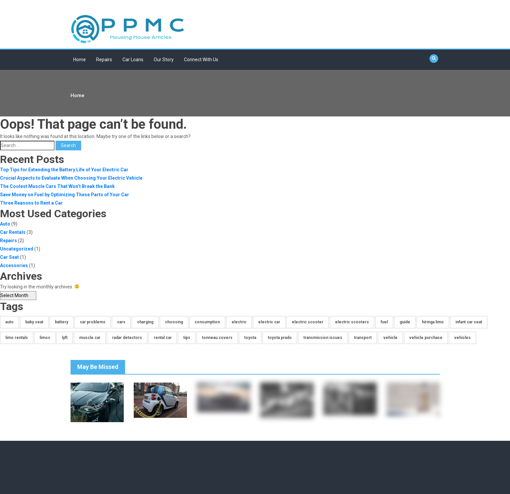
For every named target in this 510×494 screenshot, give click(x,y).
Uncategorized (16, 248)
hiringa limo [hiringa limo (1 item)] (433, 322)
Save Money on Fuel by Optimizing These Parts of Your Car (64, 194)
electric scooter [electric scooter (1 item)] (307, 322)
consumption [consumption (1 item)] (207, 322)
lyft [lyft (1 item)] (65, 337)
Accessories (14, 265)
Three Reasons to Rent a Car (31, 203)
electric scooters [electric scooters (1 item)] (352, 322)
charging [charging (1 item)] (145, 322)
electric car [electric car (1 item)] (269, 322)
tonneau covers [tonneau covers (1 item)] (217, 337)
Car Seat (9, 257)
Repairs (104, 59)
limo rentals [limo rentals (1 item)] (16, 337)
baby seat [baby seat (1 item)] (34, 322)
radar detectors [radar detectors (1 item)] (127, 337)
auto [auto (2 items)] (9, 322)
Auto (5, 224)
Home (79, 59)
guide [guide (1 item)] (405, 322)
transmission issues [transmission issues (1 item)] (322, 337)
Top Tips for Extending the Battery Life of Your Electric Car (64, 169)
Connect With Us (201, 59)
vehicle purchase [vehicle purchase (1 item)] (425, 337)
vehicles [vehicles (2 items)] (462, 337)
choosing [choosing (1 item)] (174, 322)
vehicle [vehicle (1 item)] (390, 337)
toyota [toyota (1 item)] (250, 337)
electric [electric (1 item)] (239, 322)
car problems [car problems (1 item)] (92, 322)
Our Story (164, 59)
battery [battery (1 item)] (61, 322)
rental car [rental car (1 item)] (163, 337)
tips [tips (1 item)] (186, 337)
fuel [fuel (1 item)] (384, 322)
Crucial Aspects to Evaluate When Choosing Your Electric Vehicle (71, 178)
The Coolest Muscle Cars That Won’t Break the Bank (57, 186)
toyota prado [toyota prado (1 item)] (280, 337)
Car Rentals (13, 232)
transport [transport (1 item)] (363, 337)
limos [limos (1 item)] (45, 337)
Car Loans (132, 59)
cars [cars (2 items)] (121, 322)
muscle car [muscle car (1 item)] (89, 337)
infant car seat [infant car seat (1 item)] (468, 322)
